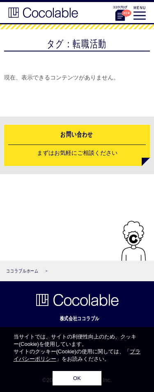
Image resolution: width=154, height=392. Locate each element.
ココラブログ (120, 11)
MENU (139, 13)
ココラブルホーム (22, 271)
